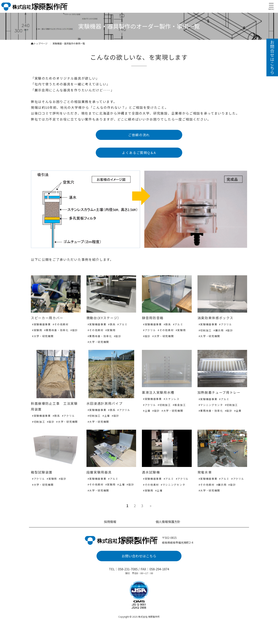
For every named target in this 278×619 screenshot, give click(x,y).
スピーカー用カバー (47, 317)
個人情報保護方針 (168, 521)
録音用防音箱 (153, 317)
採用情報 (110, 521)
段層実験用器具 (99, 472)
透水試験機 (151, 472)
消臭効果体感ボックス (215, 317)
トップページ (39, 43)
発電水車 (204, 472)
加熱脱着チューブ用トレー (219, 392)
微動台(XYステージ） (103, 317)
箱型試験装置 (42, 472)
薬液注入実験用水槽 (158, 392)
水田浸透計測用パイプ (104, 403)
